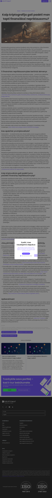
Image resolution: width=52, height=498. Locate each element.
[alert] (26, 249)
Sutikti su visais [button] (26, 253)
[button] (26, 255)
